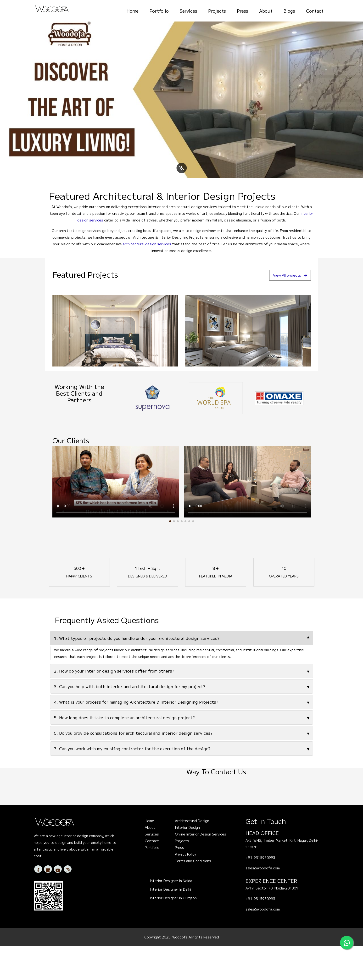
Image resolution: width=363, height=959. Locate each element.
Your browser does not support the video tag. (115, 495)
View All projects (287, 288)
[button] (170, 534)
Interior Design (187, 840)
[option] (152, 411)
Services (188, 11)
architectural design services (147, 257)
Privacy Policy (185, 867)
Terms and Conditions (193, 874)
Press (242, 11)
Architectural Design (192, 833)
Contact (315, 11)
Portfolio (159, 11)
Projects (217, 11)
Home (133, 11)
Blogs (289, 11)
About (266, 11)
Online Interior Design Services (200, 847)
